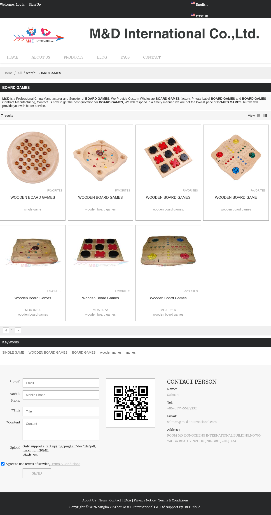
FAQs (125, 57)
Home (12, 57)
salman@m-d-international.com (192, 422)
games (131, 352)
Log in (21, 4)
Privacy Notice (145, 500)
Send (37, 473)
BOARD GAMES (84, 352)
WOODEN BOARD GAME (236, 197)
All (19, 73)
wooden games (110, 352)
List (259, 115)
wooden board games (32, 298)
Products (73, 57)
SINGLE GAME (13, 352)
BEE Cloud (192, 507)
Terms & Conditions (65, 464)
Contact (152, 57)
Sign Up (35, 4)
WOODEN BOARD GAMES (32, 197)
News (102, 500)
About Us (41, 57)
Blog (102, 57)
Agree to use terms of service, (43, 464)
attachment (30, 454)
